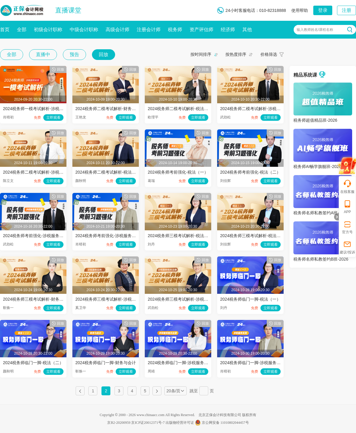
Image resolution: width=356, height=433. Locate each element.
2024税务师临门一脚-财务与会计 (105, 362)
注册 (346, 10)
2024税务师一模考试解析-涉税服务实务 (39, 108)
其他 (247, 29)
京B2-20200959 (118, 423)
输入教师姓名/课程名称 (315, 30)
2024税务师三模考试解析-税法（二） (254, 235)
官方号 (347, 227)
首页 (4, 29)
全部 (21, 29)
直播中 (43, 54)
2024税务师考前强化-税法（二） (250, 172)
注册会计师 (148, 29)
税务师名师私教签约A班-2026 (320, 212)
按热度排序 (235, 54)
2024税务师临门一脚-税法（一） (250, 299)
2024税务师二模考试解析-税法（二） (109, 172)
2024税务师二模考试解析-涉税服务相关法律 (260, 108)
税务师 (175, 29)
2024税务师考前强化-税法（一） (178, 172)
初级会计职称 (48, 29)
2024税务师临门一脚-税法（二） (33, 362)
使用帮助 (299, 10)
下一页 (156, 390)
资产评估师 (201, 29)
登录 (323, 10)
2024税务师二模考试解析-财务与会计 (109, 108)
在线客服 (347, 186)
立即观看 (53, 117)
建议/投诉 (347, 247)
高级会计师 (117, 29)
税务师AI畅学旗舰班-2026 (317, 166)
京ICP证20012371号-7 (148, 423)
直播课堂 (68, 10)
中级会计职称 (84, 29)
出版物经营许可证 (180, 423)
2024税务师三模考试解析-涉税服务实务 (111, 299)
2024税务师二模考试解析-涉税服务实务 (39, 172)
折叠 (336, 217)
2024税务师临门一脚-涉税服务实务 (252, 362)
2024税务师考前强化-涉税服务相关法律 (39, 235)
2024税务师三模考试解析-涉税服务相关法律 (188, 299)
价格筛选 (268, 54)
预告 (74, 54)
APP (347, 206)
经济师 (228, 29)
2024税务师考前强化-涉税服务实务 (107, 235)
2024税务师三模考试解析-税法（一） (182, 235)
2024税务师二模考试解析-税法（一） (182, 108)
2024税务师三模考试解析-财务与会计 (37, 299)
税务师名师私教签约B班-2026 (320, 259)
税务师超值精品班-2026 (315, 120)
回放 (103, 54)
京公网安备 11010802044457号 (222, 423)
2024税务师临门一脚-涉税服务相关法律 (184, 362)
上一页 (80, 390)
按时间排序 (200, 54)
